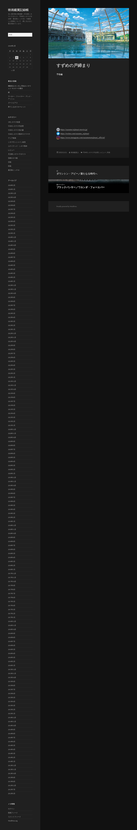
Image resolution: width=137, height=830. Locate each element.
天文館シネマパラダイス (17, 154)
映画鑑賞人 (75, 152)
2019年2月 (11, 517)
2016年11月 (12, 625)
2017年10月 (12, 581)
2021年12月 (12, 381)
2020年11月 (12, 433)
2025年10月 (12, 197)
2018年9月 (11, 537)
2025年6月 (11, 213)
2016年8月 (11, 637)
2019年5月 (11, 505)
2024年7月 (11, 257)
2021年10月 (12, 389)
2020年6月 (11, 453)
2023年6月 (11, 309)
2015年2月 (11, 709)
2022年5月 (11, 361)
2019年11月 (12, 481)
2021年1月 (11, 425)
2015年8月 (11, 685)
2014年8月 (11, 734)
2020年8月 (11, 445)
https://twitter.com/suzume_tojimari (74, 133)
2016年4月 (11, 653)
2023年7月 (11, 305)
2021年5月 (11, 409)
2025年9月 (11, 201)
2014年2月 (11, 757)
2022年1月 (11, 377)
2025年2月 (11, 229)
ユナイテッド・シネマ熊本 (17, 146)
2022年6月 (11, 357)
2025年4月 (11, 221)
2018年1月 (11, 569)
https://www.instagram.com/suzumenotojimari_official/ (82, 137)
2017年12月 (12, 573)
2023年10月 (12, 293)
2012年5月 (11, 793)
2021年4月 (11, 413)
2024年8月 (11, 253)
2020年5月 (11, 457)
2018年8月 (11, 541)
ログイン (11, 809)
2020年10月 (12, 437)
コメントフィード (14, 817)
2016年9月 (11, 633)
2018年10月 (12, 533)
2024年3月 (11, 273)
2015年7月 (11, 689)
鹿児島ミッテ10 (13, 170)
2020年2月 (11, 469)
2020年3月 (11, 465)
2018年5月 (11, 553)
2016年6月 (11, 645)
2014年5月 (11, 745)
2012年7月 (11, 789)
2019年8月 (11, 493)
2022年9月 (11, 345)
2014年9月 (11, 730)
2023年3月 (11, 321)
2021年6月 (11, 405)
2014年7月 (11, 738)
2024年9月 (11, 249)
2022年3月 (11, 369)
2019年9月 (11, 489)
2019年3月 (11, 513)
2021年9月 (11, 393)
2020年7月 (11, 449)
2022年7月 (11, 353)
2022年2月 (11, 373)
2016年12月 (12, 621)
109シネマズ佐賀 (14, 122)
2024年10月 (12, 245)
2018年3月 (11, 561)
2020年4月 (11, 461)
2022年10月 (12, 341)
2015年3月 (11, 705)
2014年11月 (12, 722)
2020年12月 (12, 429)
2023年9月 (11, 297)
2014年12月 (12, 718)
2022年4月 (11, 365)
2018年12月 (12, 525)
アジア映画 (12, 138)
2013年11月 (12, 769)
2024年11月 (12, 241)
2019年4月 (11, 509)
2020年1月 (11, 473)
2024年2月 (11, 277)
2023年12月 (12, 285)
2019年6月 (11, 501)
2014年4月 (11, 749)
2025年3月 (11, 225)
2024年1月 (11, 281)
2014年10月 (12, 726)
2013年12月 (12, 765)
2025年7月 (11, 209)
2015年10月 (12, 677)
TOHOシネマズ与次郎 (16, 126)
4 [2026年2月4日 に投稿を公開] (16, 57)
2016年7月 (11, 641)
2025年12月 (12, 193)
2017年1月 (11, 617)
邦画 (9, 166)
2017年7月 (11, 593)
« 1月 (13, 70)
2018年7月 (11, 545)
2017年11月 (12, 577)
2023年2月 (11, 325)
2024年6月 (11, 261)
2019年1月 (11, 521)
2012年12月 (12, 785)
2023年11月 (12, 289)
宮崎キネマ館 (13, 158)
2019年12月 (12, 477)
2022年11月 (12, 337)
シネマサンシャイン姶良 (17, 142)
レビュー (11, 150)
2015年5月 (11, 697)
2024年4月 (11, 269)
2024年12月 (12, 237)
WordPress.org (12, 821)
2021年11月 (12, 385)
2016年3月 (11, 657)
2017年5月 (11, 601)
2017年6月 (11, 597)
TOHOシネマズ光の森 (16, 130)
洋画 (9, 162)
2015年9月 (11, 681)
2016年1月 (11, 665)
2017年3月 (11, 609)
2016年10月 (12, 629)
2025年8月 (11, 205)
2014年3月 (11, 753)
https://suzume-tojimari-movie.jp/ (73, 129)
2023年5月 (11, 313)
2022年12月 (12, 333)
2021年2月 (11, 421)
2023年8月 (11, 301)
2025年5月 (11, 217)
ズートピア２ (13, 103)
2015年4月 (11, 701)
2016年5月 (11, 649)
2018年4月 (11, 557)
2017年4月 (11, 605)
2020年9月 (11, 441)
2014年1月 (11, 761)
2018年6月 (11, 549)
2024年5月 (11, 265)
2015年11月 (12, 673)
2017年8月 (11, 589)
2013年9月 (11, 777)
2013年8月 (11, 781)
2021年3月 (11, 417)
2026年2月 (11, 185)
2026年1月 (11, 189)
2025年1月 (11, 233)
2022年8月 (11, 349)
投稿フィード (13, 813)
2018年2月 (11, 565)
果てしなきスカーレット (17, 107)
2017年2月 (11, 613)
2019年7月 (11, 497)
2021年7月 (11, 401)
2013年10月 (12, 773)
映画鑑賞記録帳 (18, 10)
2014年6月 (11, 742)
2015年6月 (11, 693)
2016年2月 (11, 661)
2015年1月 (11, 713)
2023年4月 (11, 317)
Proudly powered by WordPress (66, 206)
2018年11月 (12, 529)
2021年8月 (11, 397)
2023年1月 (11, 329)
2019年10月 (12, 485)
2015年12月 (12, 669)
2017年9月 (11, 585)
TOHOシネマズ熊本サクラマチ (19, 134)
